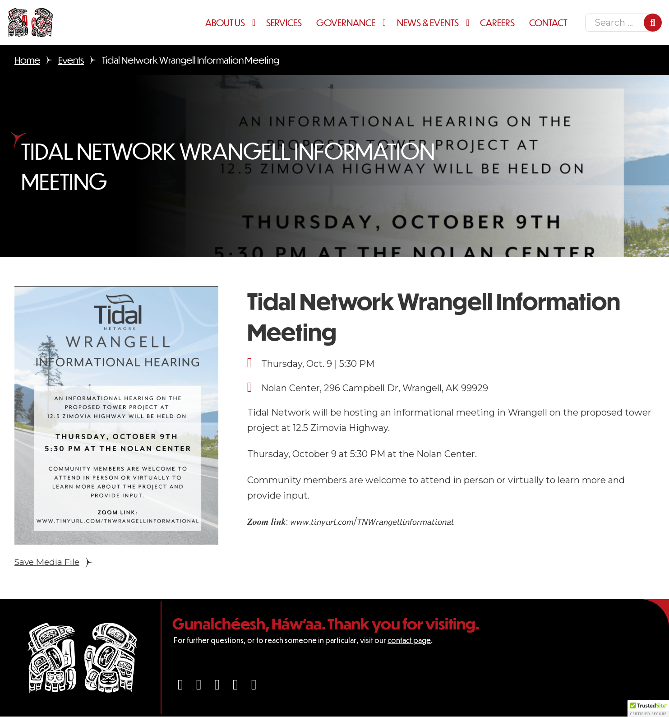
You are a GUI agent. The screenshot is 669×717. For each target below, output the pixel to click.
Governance (345, 22)
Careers (497, 22)
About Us (225, 22)
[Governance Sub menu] (386, 22)
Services (284, 22)
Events (71, 59)
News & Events (428, 22)
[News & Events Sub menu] (469, 22)
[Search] (653, 23)
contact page (409, 640)
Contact (548, 22)
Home (27, 59)
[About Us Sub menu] (255, 22)
